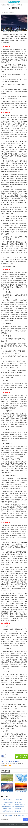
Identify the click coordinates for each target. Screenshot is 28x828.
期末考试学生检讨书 (20, 811)
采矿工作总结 (18, 802)
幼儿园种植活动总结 (20, 800)
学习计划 (19, 5)
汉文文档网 (11, 824)
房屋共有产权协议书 (20, 804)
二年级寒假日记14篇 (6, 808)
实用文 (13, 5)
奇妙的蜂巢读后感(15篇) (7, 802)
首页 (8, 5)
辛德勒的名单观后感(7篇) (7, 811)
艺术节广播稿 (18, 808)
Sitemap (14, 826)
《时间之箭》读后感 (6, 800)
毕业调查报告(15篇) (19, 806)
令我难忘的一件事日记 (7, 804)
